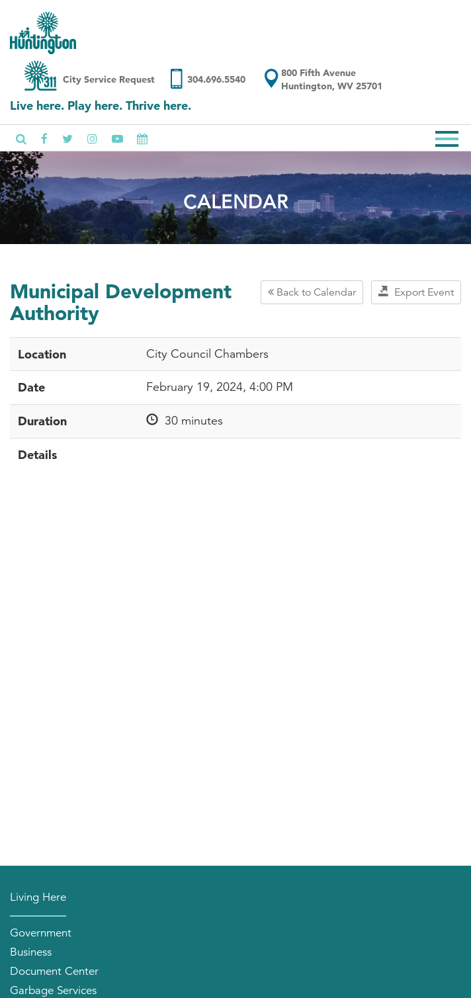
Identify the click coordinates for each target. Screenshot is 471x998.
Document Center (54, 971)
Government (40, 933)
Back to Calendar (312, 292)
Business (31, 952)
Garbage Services (53, 990)
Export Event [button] (416, 292)
